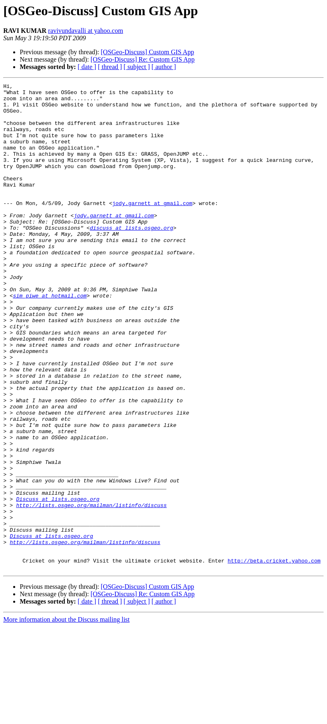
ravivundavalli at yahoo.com (85, 30)
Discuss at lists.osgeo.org (57, 582)
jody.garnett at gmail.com (152, 227)
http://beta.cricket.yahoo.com (274, 656)
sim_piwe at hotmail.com (49, 338)
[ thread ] (110, 66)
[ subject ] (137, 66)
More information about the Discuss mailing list (66, 716)
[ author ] (164, 66)
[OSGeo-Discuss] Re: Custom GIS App (142, 59)
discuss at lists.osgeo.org (131, 257)
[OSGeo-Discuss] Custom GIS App (147, 51)
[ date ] (87, 66)
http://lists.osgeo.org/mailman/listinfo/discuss (91, 590)
